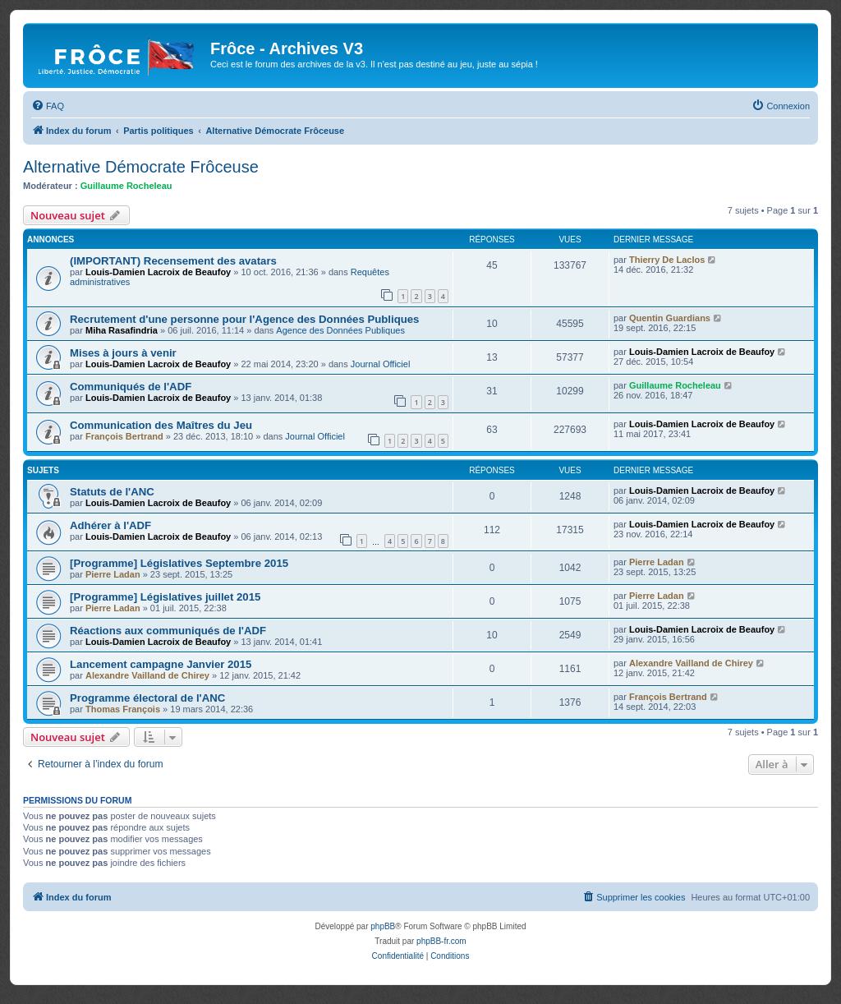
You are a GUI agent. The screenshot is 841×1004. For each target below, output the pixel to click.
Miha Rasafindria (121, 330)
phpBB (382, 926)
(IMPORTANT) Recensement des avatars (173, 261)
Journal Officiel (381, 364)
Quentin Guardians (669, 318)
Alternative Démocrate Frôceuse (141, 167)
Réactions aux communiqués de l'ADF (168, 630)
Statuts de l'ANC (112, 492)
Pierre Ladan (112, 574)
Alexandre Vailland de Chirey (147, 675)
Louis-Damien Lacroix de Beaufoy (158, 272)
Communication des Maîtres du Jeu (161, 425)
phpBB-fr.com (441, 941)
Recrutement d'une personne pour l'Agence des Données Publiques (244, 319)
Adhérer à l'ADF (110, 525)
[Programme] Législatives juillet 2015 (165, 597)
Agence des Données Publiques (340, 330)
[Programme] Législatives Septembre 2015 (179, 563)
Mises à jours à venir (123, 353)
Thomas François (122, 709)
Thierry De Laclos (667, 260)
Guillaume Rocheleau (126, 186)
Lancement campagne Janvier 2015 (160, 664)
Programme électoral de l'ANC (147, 698)
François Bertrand (124, 436)
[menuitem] (47, 106)
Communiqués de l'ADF (130, 386)
